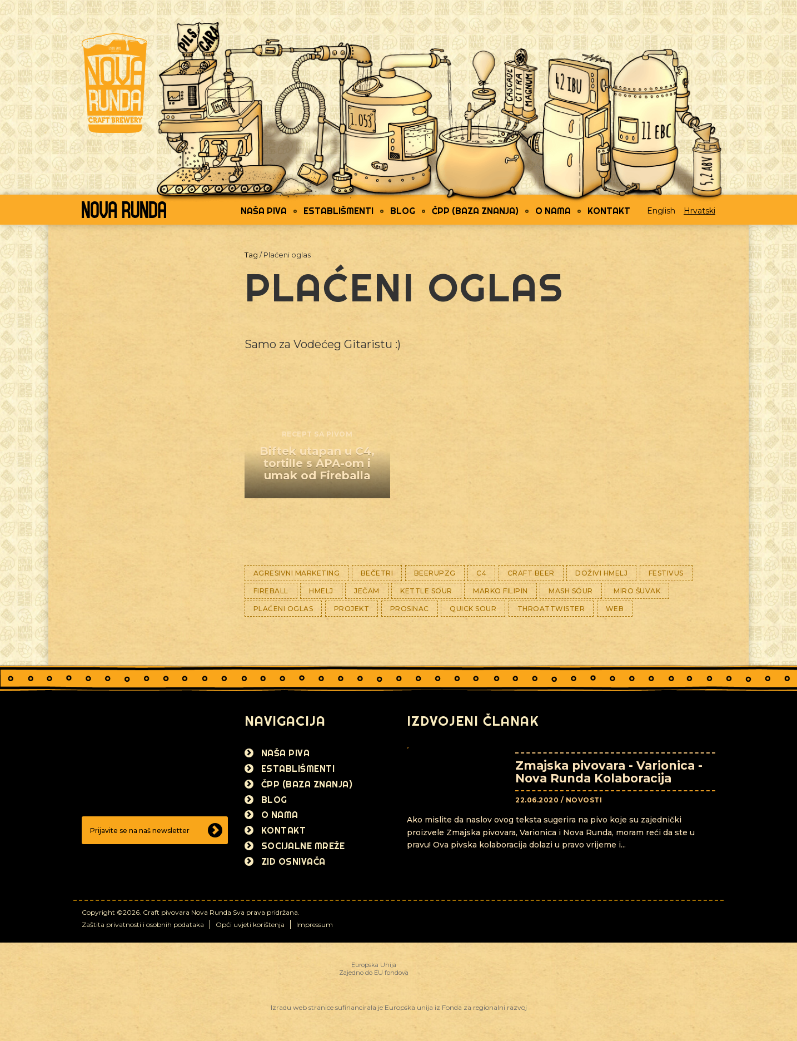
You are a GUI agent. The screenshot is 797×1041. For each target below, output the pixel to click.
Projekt (352, 608)
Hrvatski (699, 211)
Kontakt (608, 210)
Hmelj (321, 591)
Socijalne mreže (303, 845)
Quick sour (473, 608)
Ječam (367, 591)
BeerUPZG (435, 573)
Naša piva (264, 210)
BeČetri (377, 573)
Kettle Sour (426, 591)
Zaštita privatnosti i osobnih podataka (143, 924)
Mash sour (571, 591)
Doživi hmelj (601, 573)
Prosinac (409, 608)
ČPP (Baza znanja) (475, 210)
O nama (553, 210)
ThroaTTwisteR (551, 608)
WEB (615, 608)
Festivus (666, 573)
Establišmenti (338, 210)
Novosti (584, 800)
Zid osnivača (293, 861)
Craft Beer (531, 573)
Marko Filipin (500, 591)
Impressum (314, 924)
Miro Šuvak (637, 591)
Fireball (270, 591)
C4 (481, 573)
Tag (251, 254)
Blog (402, 210)
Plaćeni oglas (283, 608)
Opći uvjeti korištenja (250, 924)
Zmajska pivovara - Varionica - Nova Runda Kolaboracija (609, 772)
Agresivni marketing (296, 573)
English (661, 211)
